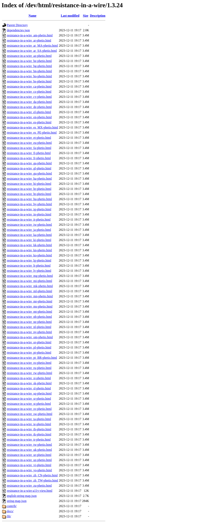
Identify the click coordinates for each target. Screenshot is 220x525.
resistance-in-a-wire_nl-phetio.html (29, 327)
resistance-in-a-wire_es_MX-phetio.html (32, 127)
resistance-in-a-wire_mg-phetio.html (30, 275)
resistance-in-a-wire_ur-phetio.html (29, 455)
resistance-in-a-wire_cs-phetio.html (29, 91)
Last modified (70, 15)
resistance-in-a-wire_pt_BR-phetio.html (32, 357)
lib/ (9, 516)
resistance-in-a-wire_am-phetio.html (30, 35)
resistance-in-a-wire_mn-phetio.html (30, 296)
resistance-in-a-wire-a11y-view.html (29, 490)
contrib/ (12, 506)
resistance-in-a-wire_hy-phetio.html (29, 204)
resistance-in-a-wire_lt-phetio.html (29, 265)
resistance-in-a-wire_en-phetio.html (29, 117)
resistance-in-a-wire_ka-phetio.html (29, 235)
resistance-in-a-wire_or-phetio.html (29, 342)
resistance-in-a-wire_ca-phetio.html (29, 86)
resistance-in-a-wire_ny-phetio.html (29, 332)
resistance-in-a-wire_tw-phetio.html (29, 444)
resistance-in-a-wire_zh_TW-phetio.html (32, 480)
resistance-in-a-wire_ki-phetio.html (29, 240)
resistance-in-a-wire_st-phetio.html (29, 403)
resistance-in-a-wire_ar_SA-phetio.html (32, 50)
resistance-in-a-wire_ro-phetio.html (29, 362)
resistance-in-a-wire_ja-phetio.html (29, 229)
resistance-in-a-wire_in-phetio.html (29, 214)
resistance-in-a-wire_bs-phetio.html (29, 81)
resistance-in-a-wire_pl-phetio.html (29, 347)
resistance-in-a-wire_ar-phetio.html (29, 40)
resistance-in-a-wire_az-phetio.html (29, 55)
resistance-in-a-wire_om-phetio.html (30, 337)
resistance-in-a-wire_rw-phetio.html (29, 373)
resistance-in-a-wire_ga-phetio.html (29, 163)
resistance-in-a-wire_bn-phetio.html (29, 71)
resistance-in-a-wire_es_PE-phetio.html (32, 132)
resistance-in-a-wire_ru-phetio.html (29, 368)
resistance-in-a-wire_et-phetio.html (29, 137)
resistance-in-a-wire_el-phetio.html (29, 112)
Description (97, 15)
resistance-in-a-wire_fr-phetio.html (29, 158)
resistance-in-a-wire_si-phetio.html (29, 378)
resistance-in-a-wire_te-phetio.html (29, 424)
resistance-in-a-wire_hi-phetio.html (29, 183)
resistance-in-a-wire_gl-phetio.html (29, 168)
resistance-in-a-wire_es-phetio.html (29, 122)
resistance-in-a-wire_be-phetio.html (29, 61)
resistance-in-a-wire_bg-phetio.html (29, 66)
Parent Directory (17, 25)
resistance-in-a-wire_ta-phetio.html (29, 419)
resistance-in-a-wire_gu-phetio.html (29, 173)
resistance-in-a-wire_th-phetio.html (29, 429)
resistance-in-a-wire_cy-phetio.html (29, 96)
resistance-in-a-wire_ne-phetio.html (29, 322)
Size (85, 15)
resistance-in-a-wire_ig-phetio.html (29, 209)
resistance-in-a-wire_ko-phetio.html (29, 255)
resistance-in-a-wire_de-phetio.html (29, 107)
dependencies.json (18, 30)
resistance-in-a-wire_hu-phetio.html (29, 199)
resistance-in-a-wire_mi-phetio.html (29, 281)
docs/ (10, 511)
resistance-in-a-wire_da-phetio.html (29, 102)
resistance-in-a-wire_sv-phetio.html (29, 408)
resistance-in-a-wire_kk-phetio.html (29, 245)
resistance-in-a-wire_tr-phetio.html (29, 439)
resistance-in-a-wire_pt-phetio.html (29, 352)
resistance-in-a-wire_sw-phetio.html (29, 414)
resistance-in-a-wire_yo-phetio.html (29, 470)
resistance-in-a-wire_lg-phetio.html (29, 260)
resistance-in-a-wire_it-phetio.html (29, 219)
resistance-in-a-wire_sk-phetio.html (29, 383)
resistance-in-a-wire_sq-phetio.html (29, 393)
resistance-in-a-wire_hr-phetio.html (29, 188)
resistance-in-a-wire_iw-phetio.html (29, 224)
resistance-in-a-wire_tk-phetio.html (29, 434)
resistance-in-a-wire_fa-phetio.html (29, 148)
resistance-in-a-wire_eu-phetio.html (29, 142)
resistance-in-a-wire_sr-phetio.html (29, 398)
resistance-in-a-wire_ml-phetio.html (29, 291)
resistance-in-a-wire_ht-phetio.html (29, 194)
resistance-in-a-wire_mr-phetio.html (29, 301)
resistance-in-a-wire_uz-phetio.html (29, 460)
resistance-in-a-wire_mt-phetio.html (29, 311)
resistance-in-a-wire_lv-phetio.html (29, 270)
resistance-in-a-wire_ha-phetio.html (29, 178)
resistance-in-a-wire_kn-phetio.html (29, 250)
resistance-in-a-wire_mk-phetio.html (30, 286)
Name (32, 15)
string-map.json (16, 501)
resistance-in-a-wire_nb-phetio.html (29, 316)
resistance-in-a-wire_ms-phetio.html (29, 306)
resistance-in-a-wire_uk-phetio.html (29, 449)
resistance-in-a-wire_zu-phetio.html (29, 485)
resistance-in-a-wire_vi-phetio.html (29, 465)
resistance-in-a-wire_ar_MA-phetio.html (32, 45)
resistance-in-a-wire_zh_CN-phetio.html (32, 475)
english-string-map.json (22, 495)
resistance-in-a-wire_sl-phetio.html (29, 388)
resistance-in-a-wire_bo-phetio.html (29, 76)
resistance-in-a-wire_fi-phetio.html (29, 153)
